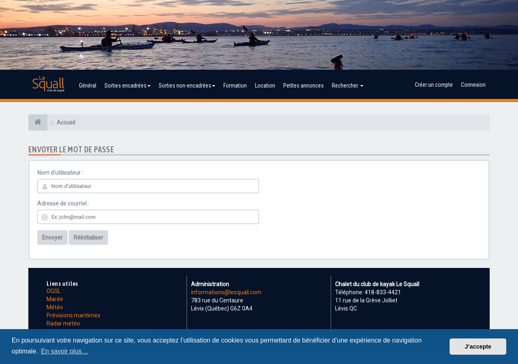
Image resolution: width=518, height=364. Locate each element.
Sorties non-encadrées (187, 85)
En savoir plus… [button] (64, 351)
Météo (55, 307)
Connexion (473, 84)
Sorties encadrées (127, 85)
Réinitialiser (88, 237)
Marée (55, 299)
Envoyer (52, 237)
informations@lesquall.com (226, 292)
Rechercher (347, 85)
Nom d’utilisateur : (60, 172)
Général (87, 85)
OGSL (54, 291)
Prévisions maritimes (73, 315)
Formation (235, 85)
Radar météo (63, 323)
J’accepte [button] (478, 346)
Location (265, 85)
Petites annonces (303, 85)
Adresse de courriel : (63, 203)
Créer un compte (434, 84)
